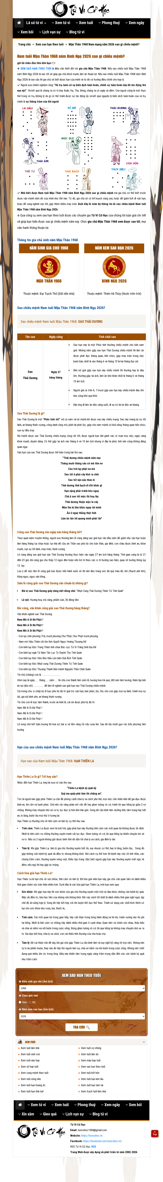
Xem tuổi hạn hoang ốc (33, 1085)
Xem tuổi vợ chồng (91, 1048)
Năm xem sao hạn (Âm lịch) (36, 1009)
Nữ (32, 1002)
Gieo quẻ (48, 1114)
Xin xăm (26, 1114)
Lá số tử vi (36, 22)
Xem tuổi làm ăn (89, 1054)
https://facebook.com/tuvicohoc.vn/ (102, 1141)
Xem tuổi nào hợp (30, 1060)
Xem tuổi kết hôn (90, 1072)
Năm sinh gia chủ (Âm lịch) (36, 981)
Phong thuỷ (109, 22)
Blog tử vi (75, 32)
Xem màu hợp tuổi (91, 1060)
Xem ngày (134, 22)
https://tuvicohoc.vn (91, 1135)
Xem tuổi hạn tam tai (92, 1085)
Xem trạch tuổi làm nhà (93, 1091)
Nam (23, 1002)
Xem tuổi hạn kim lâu (92, 1079)
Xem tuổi (84, 22)
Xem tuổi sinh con (30, 1054)
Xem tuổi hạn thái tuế (32, 1091)
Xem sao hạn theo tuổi (93, 1066)
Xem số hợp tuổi (29, 1066)
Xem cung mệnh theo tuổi (34, 1072)
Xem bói (25, 32)
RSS (93, 1146)
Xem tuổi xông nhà (31, 1079)
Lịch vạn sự (49, 32)
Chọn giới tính (28, 995)
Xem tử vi (61, 22)
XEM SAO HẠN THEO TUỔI (35, 68)
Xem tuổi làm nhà (30, 1048)
